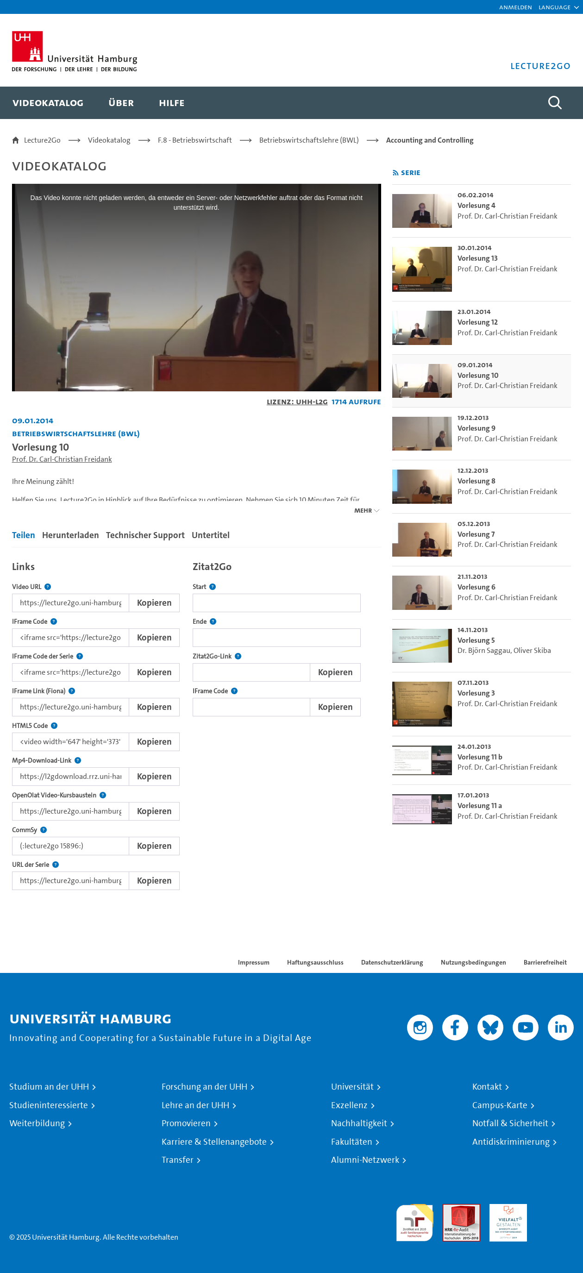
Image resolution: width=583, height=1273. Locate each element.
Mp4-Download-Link (46, 760)
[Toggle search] (555, 103)
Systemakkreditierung (555, 1209)
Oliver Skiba (532, 650)
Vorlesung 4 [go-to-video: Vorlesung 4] (476, 205)
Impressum (254, 962)
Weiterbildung (37, 1123)
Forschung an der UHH (204, 1087)
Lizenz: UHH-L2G (297, 401)
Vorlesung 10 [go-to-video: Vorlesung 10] (478, 375)
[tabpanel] (196, 723)
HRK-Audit (505, 1209)
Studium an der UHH (49, 1087)
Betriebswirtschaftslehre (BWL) (309, 140)
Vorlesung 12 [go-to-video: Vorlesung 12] (478, 322)
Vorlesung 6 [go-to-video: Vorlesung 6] (476, 587)
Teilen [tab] (23, 535)
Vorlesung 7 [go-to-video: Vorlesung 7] (476, 534)
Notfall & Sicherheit (510, 1123)
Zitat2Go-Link (217, 656)
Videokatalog (109, 140)
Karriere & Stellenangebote (214, 1142)
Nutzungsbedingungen (473, 962)
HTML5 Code (34, 726)
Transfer (178, 1160)
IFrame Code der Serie (47, 656)
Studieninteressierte (48, 1105)
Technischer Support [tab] (145, 535)
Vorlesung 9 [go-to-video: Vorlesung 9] (476, 428)
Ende (204, 622)
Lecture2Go (42, 140)
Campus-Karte (499, 1105)
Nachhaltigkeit (359, 1123)
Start (204, 587)
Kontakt (487, 1087)
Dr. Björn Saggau (484, 650)
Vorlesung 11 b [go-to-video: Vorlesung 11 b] (480, 757)
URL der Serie (35, 865)
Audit (451, 1209)
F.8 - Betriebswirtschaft (195, 140)
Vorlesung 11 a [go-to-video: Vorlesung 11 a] (480, 805)
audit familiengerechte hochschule (414, 1220)
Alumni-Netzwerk (365, 1160)
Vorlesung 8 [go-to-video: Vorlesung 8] (476, 481)
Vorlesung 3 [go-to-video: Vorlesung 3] (476, 693)
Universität (352, 1087)
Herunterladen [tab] (70, 535)
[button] (554, 7)
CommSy (29, 830)
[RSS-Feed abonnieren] (395, 172)
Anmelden (515, 7)
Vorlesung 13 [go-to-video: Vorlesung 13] (478, 258)
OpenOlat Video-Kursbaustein (59, 795)
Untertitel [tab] (211, 535)
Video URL (31, 587)
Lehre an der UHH (195, 1105)
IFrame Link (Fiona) (43, 691)
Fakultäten (351, 1142)
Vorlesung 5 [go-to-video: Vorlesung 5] (476, 640)
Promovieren (186, 1123)
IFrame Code (34, 622)
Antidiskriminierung (511, 1142)
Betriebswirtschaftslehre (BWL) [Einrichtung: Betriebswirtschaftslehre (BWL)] (76, 433)
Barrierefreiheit (545, 962)
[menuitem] (48, 103)
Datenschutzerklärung (392, 962)
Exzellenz (349, 1105)
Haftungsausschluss (315, 962)
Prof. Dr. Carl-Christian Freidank (62, 459)
